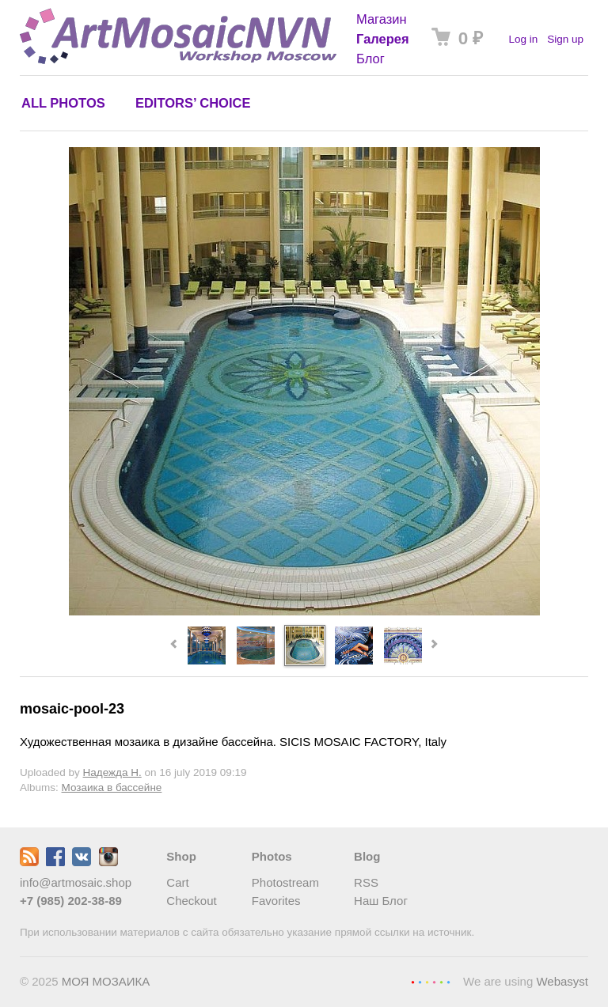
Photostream (285, 882)
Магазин (381, 19)
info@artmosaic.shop (75, 882)
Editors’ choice (192, 103)
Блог (370, 58)
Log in (523, 39)
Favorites (276, 900)
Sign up (565, 39)
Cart (177, 882)
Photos (272, 856)
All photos (63, 103)
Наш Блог (381, 900)
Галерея (382, 39)
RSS (366, 882)
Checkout (191, 900)
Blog (367, 856)
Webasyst (562, 981)
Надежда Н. (112, 772)
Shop (181, 856)
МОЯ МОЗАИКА (106, 981)
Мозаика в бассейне (112, 787)
